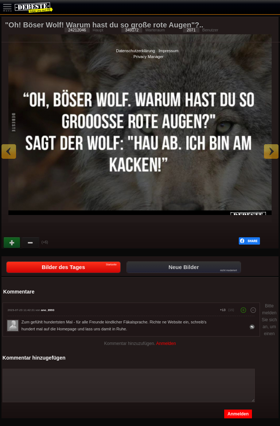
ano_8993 (47, 310)
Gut (12, 243)
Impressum (168, 51)
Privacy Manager (148, 56)
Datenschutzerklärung (135, 51)
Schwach (31, 243)
